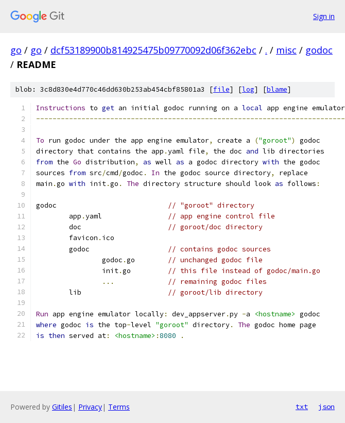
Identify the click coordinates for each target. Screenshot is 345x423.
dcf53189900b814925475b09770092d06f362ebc (153, 50)
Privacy (90, 407)
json (326, 406)
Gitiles (62, 407)
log (248, 89)
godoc (319, 50)
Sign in (324, 16)
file (221, 89)
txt (302, 406)
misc (286, 50)
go (16, 50)
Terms (119, 407)
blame (277, 89)
